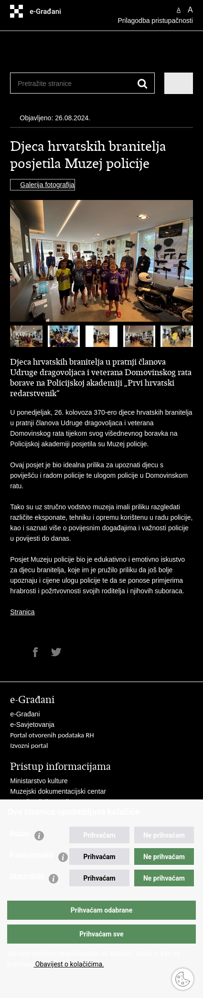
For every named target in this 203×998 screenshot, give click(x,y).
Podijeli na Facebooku (36, 652)
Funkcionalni (31, 855)
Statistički (27, 876)
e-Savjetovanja (32, 724)
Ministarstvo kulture (39, 781)
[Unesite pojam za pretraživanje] (52, 83)
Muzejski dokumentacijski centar (58, 791)
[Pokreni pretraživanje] (142, 83)
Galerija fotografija (47, 185)
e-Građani (25, 714)
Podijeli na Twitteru (56, 652)
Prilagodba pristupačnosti (155, 20)
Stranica (22, 612)
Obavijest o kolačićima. (68, 964)
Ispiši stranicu (15, 652)
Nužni (20, 833)
